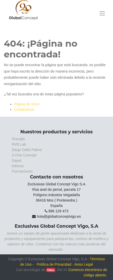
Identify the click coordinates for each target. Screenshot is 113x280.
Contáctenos (24, 109)
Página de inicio (27, 104)
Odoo (50, 270)
